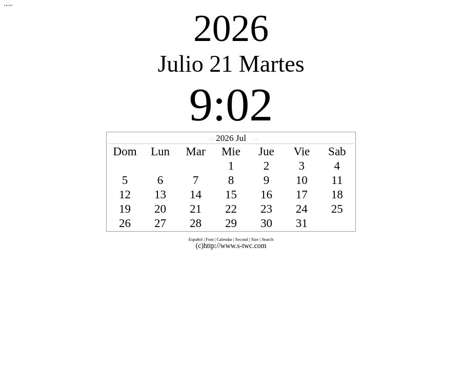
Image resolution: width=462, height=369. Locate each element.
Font (210, 239)
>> (254, 139)
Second (241, 239)
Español (196, 239)
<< (212, 139)
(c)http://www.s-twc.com (231, 246)
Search (267, 239)
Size (255, 239)
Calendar (224, 239)
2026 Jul (231, 138)
